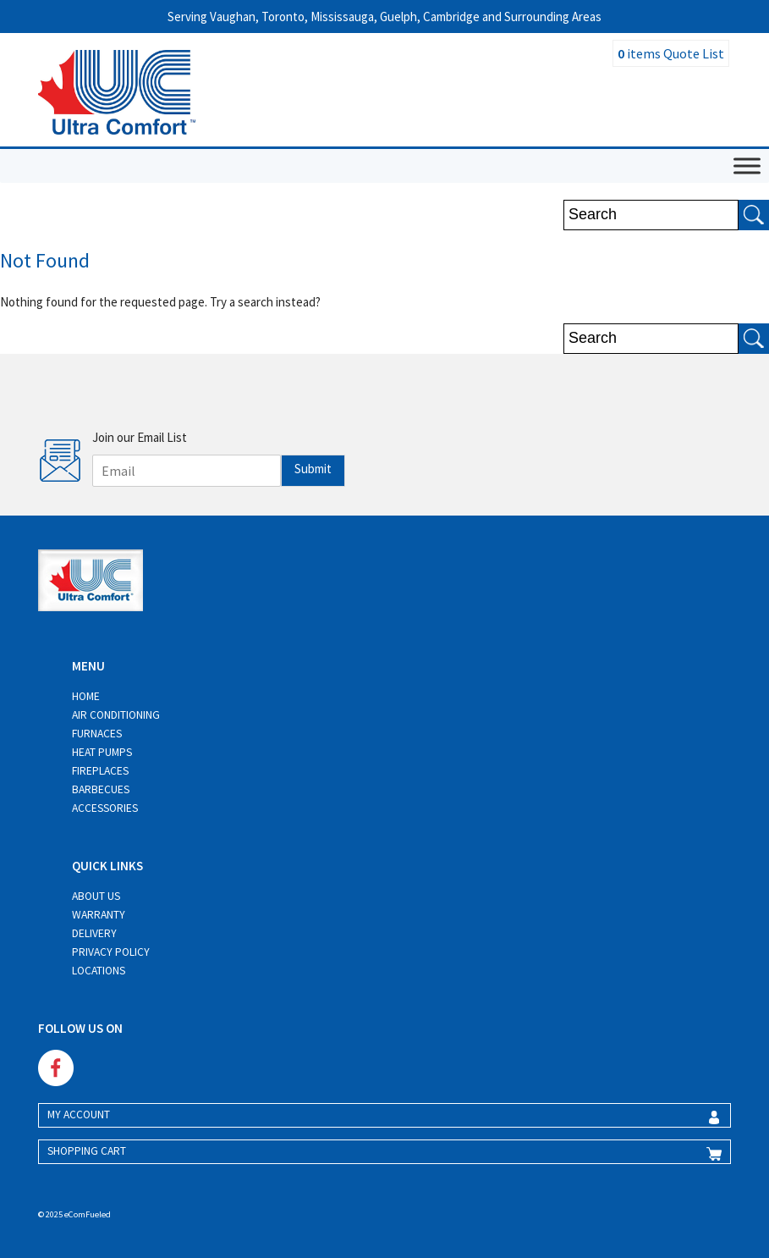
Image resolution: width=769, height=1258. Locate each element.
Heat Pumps (102, 752)
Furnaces (97, 733)
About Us (96, 896)
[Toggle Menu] (747, 165)
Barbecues (100, 789)
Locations (98, 970)
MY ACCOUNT (78, 1114)
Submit (313, 469)
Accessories (105, 808)
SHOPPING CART (86, 1151)
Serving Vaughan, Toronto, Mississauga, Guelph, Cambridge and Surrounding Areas (384, 16)
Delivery (94, 933)
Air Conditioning (116, 715)
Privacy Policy (111, 952)
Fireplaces (100, 771)
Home (86, 696)
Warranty (98, 915)
